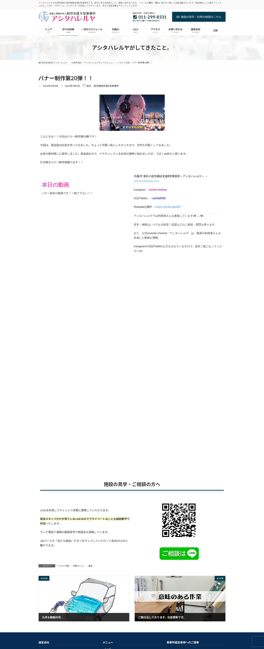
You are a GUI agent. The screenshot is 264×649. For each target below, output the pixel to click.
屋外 (91, 566)
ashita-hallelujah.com (146, 181)
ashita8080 (159, 198)
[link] (168, 206)
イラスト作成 (63, 566)
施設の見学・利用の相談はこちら (198, 16)
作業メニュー (79, 566)
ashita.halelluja (158, 189)
